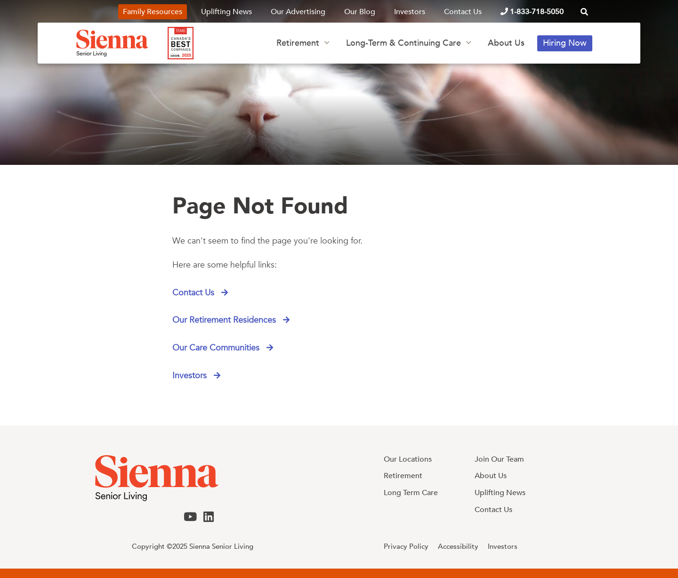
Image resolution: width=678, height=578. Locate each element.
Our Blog (359, 12)
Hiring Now (565, 43)
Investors (409, 12)
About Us (506, 43)
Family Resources (152, 12)
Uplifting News (226, 12)
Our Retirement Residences (225, 320)
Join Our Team (499, 459)
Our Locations (408, 459)
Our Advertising (298, 12)
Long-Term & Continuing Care (403, 43)
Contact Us (463, 12)
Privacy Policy (406, 546)
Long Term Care (411, 493)
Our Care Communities (217, 348)
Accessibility (458, 546)
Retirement (297, 43)
